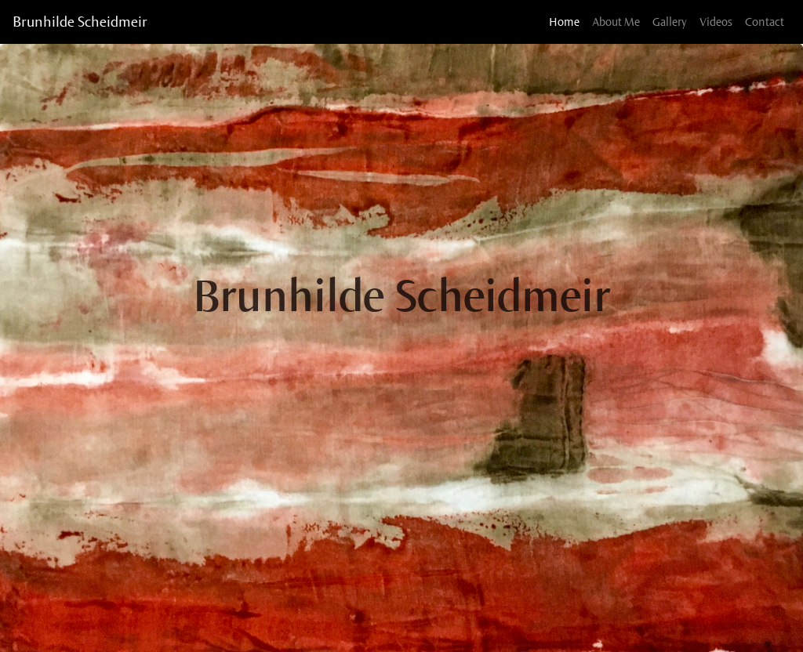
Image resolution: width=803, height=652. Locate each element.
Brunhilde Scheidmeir (80, 22)
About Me (616, 22)
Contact (764, 22)
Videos (715, 22)
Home (567, 20)
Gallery (669, 22)
